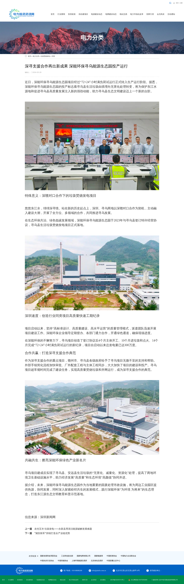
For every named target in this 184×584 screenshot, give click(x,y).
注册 (181, 3)
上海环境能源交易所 (79, 561)
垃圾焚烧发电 (45, 56)
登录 (177, 3)
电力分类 (36, 56)
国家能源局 (98, 556)
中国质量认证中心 (113, 561)
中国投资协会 (112, 556)
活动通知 (171, 14)
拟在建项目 (83, 14)
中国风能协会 (63, 561)
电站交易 (123, 14)
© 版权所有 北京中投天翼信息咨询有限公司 (164, 580)
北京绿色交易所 (97, 561)
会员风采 (160, 14)
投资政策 (72, 14)
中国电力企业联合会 (128, 556)
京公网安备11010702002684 (138, 580)
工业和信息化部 (67, 556)
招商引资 (150, 14)
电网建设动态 (111, 14)
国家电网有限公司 (83, 556)
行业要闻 (61, 14)
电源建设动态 (96, 14)
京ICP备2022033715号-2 (117, 580)
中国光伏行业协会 (47, 561)
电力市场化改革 (136, 14)
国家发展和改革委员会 (48, 556)
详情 (53, 56)
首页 (52, 14)
